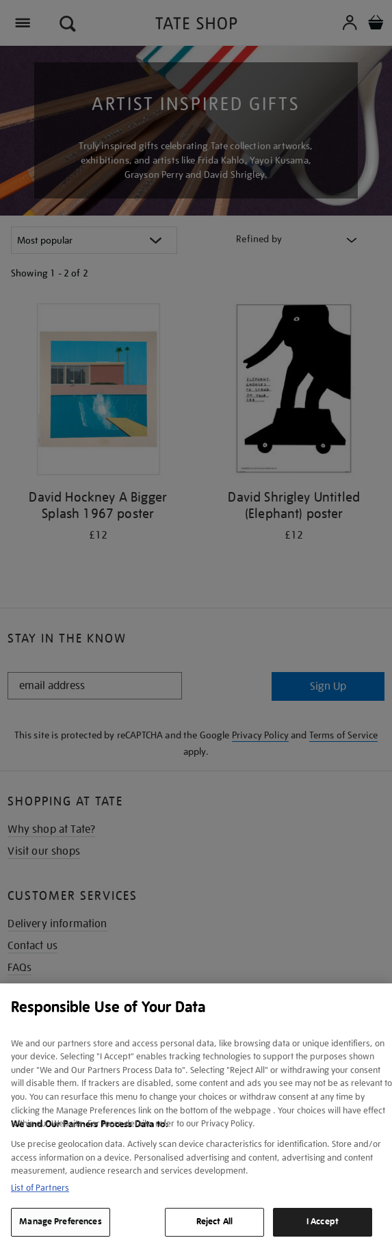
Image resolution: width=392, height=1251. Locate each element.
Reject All (214, 1221)
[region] (196, 1117)
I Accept (322, 1221)
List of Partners (40, 1188)
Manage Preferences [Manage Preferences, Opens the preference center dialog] (60, 1221)
